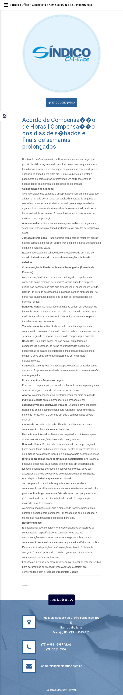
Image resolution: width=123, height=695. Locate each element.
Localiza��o (61, 599)
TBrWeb (72, 689)
